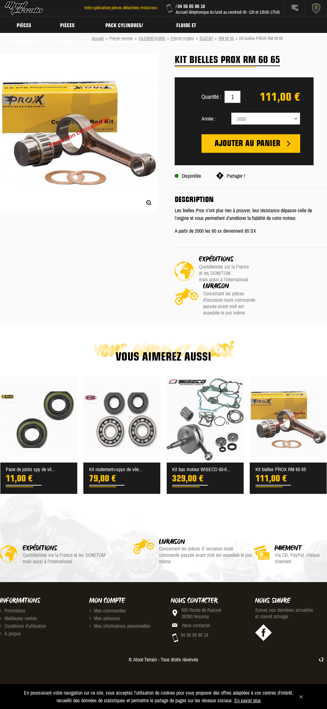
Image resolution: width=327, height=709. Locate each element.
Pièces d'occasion (25, 24)
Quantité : (211, 96)
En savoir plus (247, 700)
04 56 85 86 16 (191, 6)
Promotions (13, 591)
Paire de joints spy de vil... (30, 449)
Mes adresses (104, 598)
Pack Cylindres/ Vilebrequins (127, 24)
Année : (209, 118)
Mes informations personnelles (119, 606)
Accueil (98, 38)
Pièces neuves (69, 24)
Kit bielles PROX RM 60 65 (280, 449)
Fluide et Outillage (190, 24)
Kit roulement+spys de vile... (115, 449)
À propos (10, 614)
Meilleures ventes (18, 598)
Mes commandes (107, 591)
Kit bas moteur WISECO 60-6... (201, 449)
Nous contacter (196, 605)
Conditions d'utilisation (23, 606)
